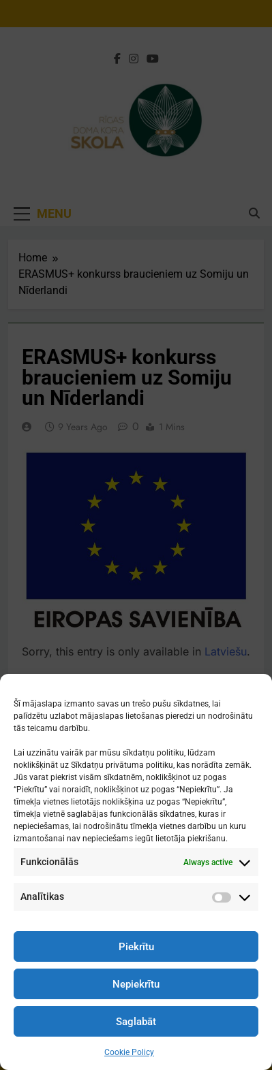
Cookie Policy (129, 1052)
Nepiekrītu (136, 984)
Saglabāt (136, 1022)
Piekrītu (136, 947)
